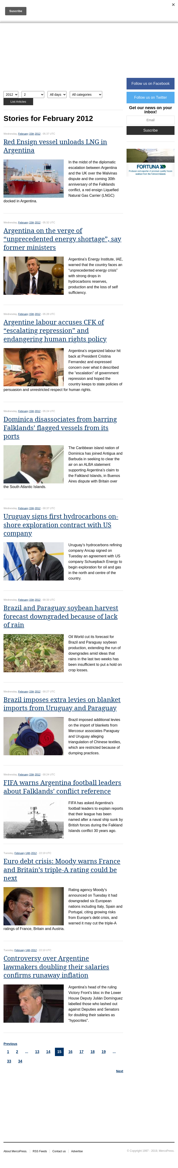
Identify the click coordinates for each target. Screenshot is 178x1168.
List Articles (18, 101)
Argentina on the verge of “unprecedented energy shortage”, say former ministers (62, 239)
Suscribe (150, 130)
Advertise (77, 1151)
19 (104, 1052)
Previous (10, 1044)
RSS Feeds (40, 1151)
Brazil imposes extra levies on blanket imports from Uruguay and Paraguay (62, 704)
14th (27, 853)
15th (31, 133)
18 (93, 1052)
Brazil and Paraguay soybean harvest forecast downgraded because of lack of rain (60, 616)
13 (37, 1052)
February (23, 133)
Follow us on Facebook (150, 84)
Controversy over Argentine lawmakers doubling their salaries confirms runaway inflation (56, 966)
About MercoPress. (15, 1151)
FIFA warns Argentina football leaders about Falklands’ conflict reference (62, 787)
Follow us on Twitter (150, 97)
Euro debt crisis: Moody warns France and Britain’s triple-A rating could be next (61, 869)
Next (119, 1071)
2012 (37, 133)
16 (70, 1052)
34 (20, 1061)
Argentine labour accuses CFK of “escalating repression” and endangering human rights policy (55, 330)
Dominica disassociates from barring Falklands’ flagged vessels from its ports (60, 427)
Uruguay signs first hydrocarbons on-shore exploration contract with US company (60, 524)
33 (9, 1061)
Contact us (59, 1151)
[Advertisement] (63, 59)
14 (48, 1052)
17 (81, 1052)
